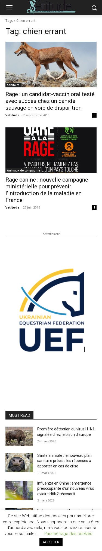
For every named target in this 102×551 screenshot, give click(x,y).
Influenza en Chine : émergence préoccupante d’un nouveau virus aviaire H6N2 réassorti (65, 488)
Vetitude (12, 115)
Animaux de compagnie (23, 170)
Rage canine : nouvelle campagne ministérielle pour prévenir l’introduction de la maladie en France (46, 189)
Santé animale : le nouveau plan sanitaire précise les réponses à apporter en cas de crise (64, 460)
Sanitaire (13, 85)
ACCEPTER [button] (51, 542)
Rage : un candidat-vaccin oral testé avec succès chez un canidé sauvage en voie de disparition (50, 101)
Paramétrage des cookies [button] (68, 533)
